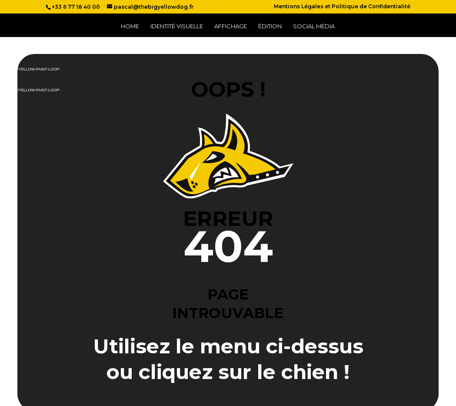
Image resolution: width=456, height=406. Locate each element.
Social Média (314, 26)
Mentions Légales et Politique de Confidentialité (342, 7)
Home (130, 26)
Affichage (230, 26)
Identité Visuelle (176, 26)
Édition (270, 26)
